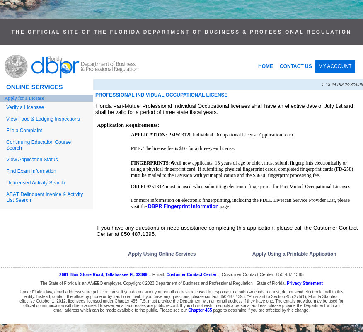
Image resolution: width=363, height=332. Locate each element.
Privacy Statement (305, 283)
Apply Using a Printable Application (294, 254)
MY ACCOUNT (335, 66)
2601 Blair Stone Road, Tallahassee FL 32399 (103, 274)
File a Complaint (24, 130)
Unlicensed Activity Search (35, 183)
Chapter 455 (200, 310)
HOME (265, 66)
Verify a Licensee (25, 107)
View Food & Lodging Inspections (43, 119)
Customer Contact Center (191, 274)
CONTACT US (296, 66)
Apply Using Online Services (162, 254)
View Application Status (32, 159)
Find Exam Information (31, 171)
